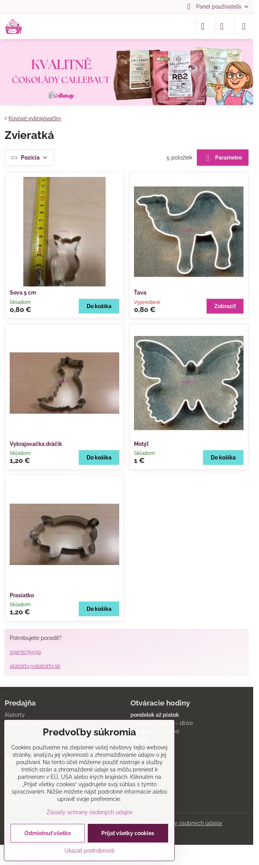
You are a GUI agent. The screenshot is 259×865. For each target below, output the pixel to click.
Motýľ (141, 444)
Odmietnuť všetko (47, 833)
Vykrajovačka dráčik (36, 444)
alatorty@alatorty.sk (35, 666)
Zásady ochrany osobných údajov (179, 823)
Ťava (140, 292)
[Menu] (244, 26)
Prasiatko (22, 595)
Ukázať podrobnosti (89, 851)
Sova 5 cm (23, 292)
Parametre (222, 158)
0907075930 (25, 652)
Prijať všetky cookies (127, 833)
